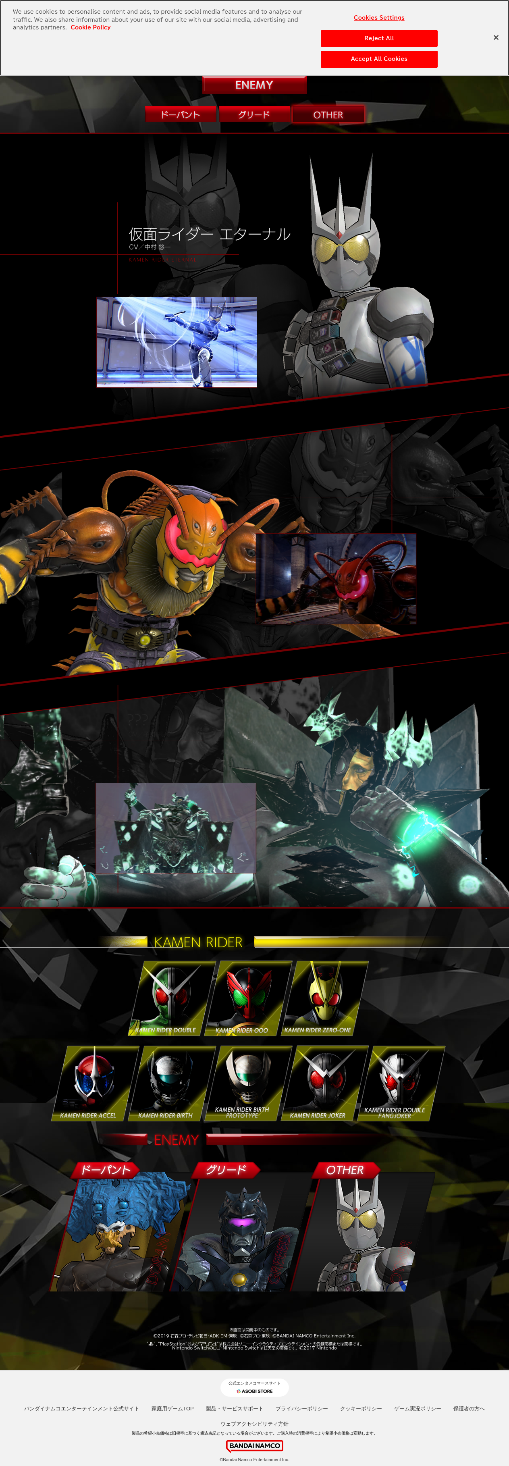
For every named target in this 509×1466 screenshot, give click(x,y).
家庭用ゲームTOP (173, 1409)
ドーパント (181, 114)
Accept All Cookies (379, 58)
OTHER (328, 114)
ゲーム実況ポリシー (417, 1409)
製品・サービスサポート (235, 1409)
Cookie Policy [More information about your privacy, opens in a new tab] (90, 27)
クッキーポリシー (361, 1409)
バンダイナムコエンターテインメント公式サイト (81, 1409)
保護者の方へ (469, 1409)
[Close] (496, 37)
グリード (255, 114)
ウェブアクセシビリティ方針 (254, 1424)
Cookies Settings (379, 17)
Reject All (379, 37)
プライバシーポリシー (302, 1409)
